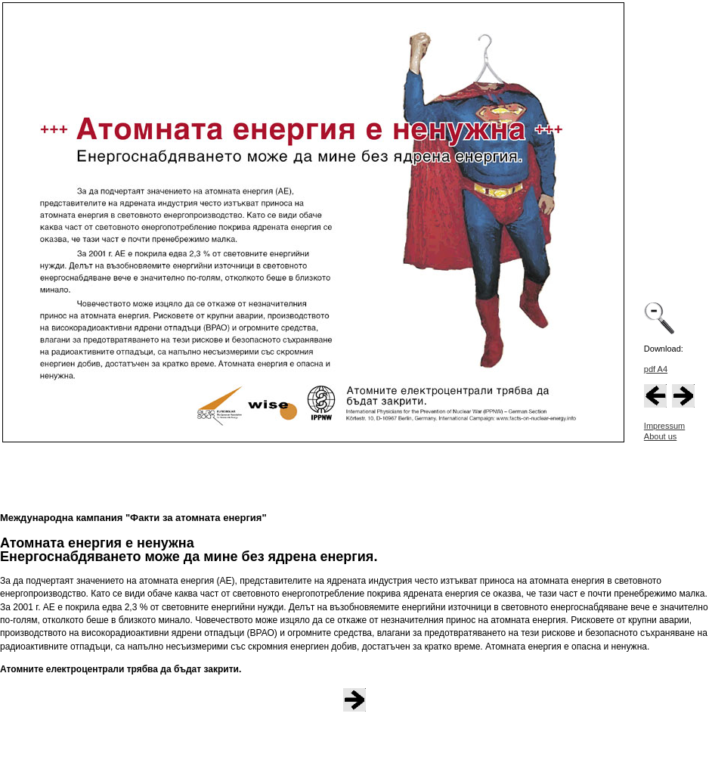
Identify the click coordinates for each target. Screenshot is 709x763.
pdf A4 (655, 369)
